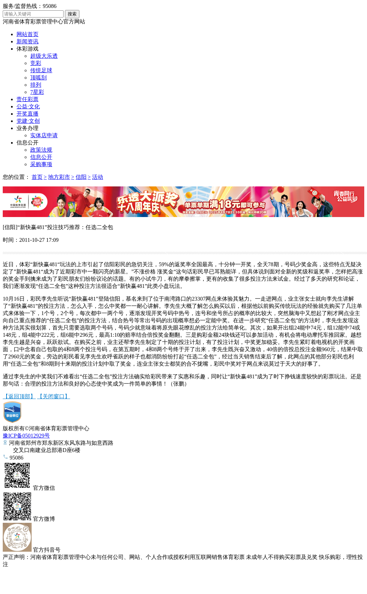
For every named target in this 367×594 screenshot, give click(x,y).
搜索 (72, 14)
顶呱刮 (38, 77)
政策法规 (41, 150)
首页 (37, 177)
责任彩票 (27, 99)
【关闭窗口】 (53, 396)
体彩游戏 (27, 49)
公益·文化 (28, 106)
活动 (97, 177)
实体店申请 (44, 135)
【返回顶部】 (19, 396)
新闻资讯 (27, 41)
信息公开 (27, 142)
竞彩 (35, 63)
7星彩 (37, 92)
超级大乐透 (44, 56)
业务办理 (27, 128)
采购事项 (41, 164)
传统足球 (41, 70)
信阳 (81, 177)
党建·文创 (28, 121)
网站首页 (27, 34)
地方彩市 (59, 177)
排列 (35, 85)
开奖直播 (27, 114)
